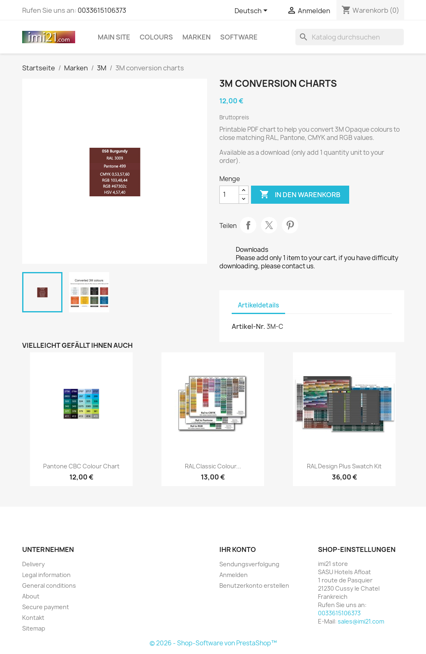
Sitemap (33, 628)
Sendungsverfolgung (249, 564)
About (30, 596)
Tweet (269, 225)
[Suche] (349, 37)
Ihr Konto (237, 549)
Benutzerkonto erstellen (254, 585)
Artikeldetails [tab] (258, 305)
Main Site (114, 37)
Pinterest (290, 225)
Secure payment (45, 607)
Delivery (33, 564)
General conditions (49, 585)
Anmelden (233, 575)
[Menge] (229, 195)
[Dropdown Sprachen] (252, 11)
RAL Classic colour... (213, 466)
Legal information (46, 575)
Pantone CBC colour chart (81, 466)
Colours (156, 37)
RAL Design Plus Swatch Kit (344, 466)
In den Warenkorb (300, 194)
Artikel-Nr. (248, 326)
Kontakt (33, 617)
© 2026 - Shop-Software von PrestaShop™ (213, 643)
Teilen (248, 225)
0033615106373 (102, 10)
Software (239, 37)
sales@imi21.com (361, 621)
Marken (196, 37)
